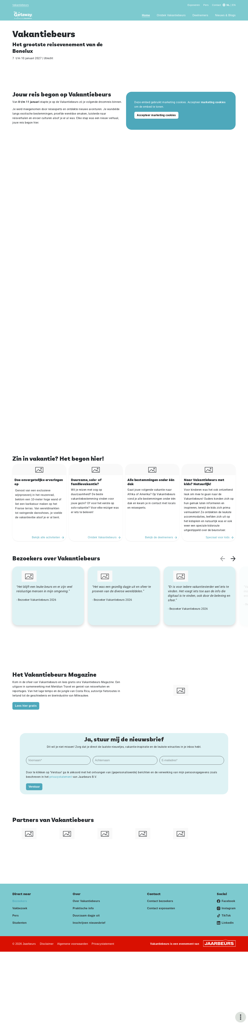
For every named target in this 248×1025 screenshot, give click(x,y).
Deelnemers (200, 15)
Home (146, 15)
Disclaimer (47, 943)
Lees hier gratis (26, 705)
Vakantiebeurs (20, 5)
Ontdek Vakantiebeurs (171, 15)
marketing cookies (213, 102)
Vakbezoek (19, 908)
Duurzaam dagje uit (86, 915)
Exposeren (194, 5)
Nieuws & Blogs (225, 15)
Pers (206, 5)
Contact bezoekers (160, 901)
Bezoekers (19, 901)
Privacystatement (103, 943)
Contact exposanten (161, 908)
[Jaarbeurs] (219, 943)
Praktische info (83, 908)
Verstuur (34, 786)
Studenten (19, 922)
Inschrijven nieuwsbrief (89, 922)
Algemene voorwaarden (72, 943)
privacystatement (61, 776)
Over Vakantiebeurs (86, 901)
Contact (216, 5)
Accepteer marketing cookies (156, 115)
